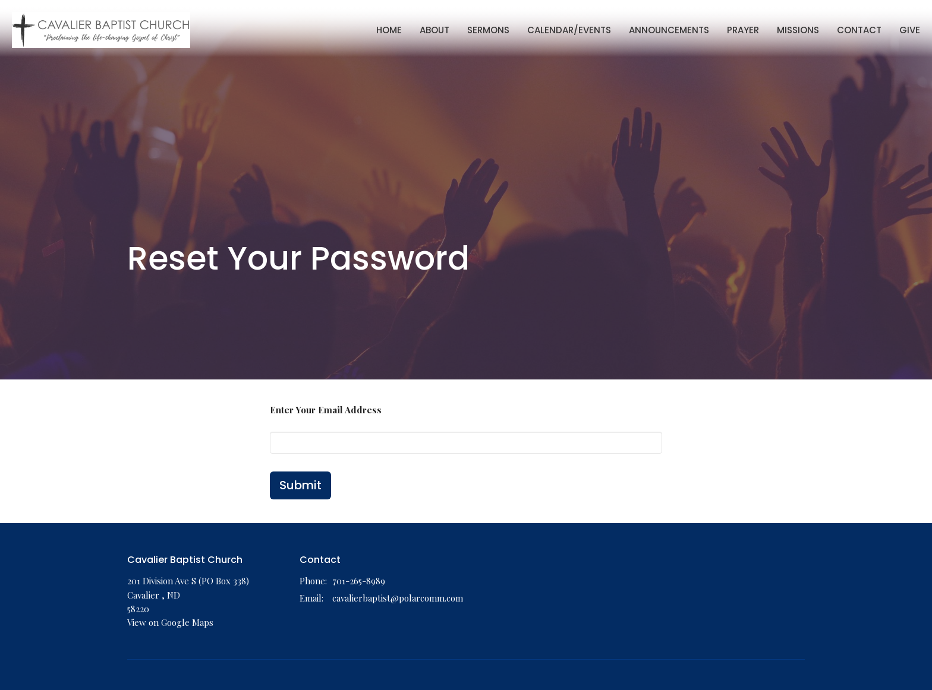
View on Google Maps (170, 622)
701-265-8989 (358, 581)
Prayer (743, 30)
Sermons (488, 30)
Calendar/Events (569, 30)
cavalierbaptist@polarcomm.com (397, 598)
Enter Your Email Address (326, 410)
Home (389, 30)
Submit (300, 485)
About (434, 30)
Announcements (669, 30)
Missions (798, 30)
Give (909, 30)
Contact (859, 30)
